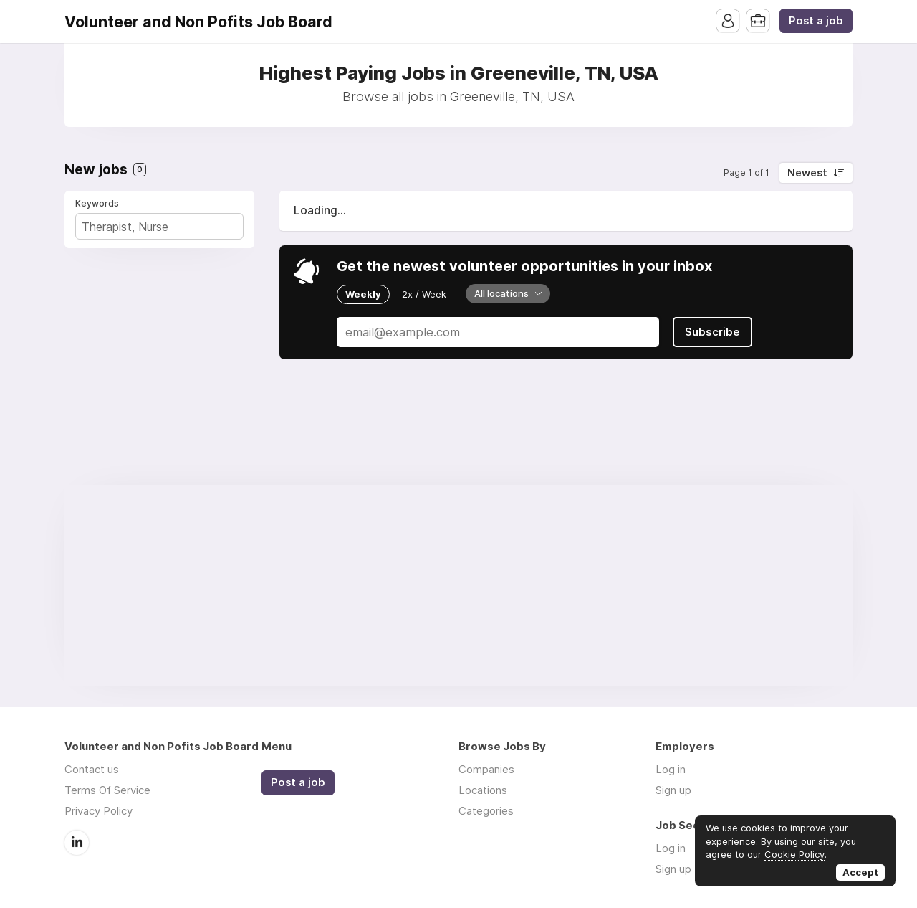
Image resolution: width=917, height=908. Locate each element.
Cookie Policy (794, 854)
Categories (486, 811)
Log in (671, 769)
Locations (482, 790)
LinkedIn (76, 843)
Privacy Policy (98, 811)
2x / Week (424, 294)
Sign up (673, 790)
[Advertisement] (458, 585)
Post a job (816, 20)
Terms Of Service (107, 790)
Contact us (91, 769)
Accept (860, 872)
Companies (486, 769)
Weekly (363, 294)
